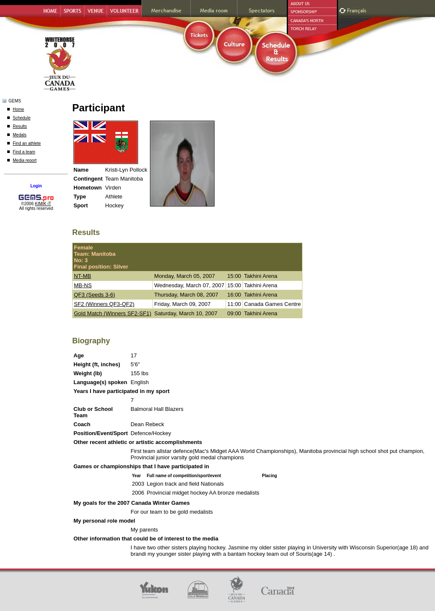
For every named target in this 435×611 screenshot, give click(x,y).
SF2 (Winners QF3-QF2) (104, 304)
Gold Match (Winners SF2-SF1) (112, 313)
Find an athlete (27, 143)
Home (18, 109)
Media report (25, 160)
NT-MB (82, 276)
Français (357, 9)
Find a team (24, 152)
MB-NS (83, 285)
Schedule (22, 118)
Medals (19, 135)
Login (36, 186)
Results (20, 126)
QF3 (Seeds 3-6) (94, 294)
